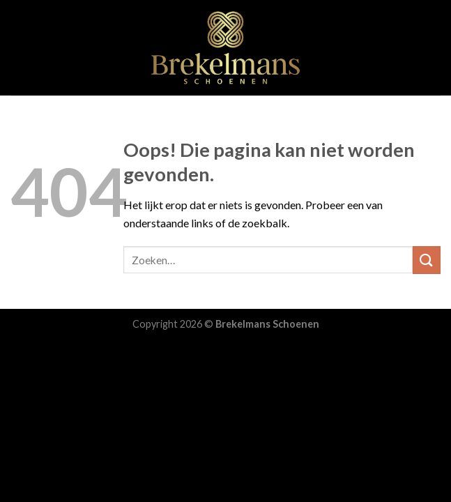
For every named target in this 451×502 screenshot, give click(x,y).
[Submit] (427, 259)
